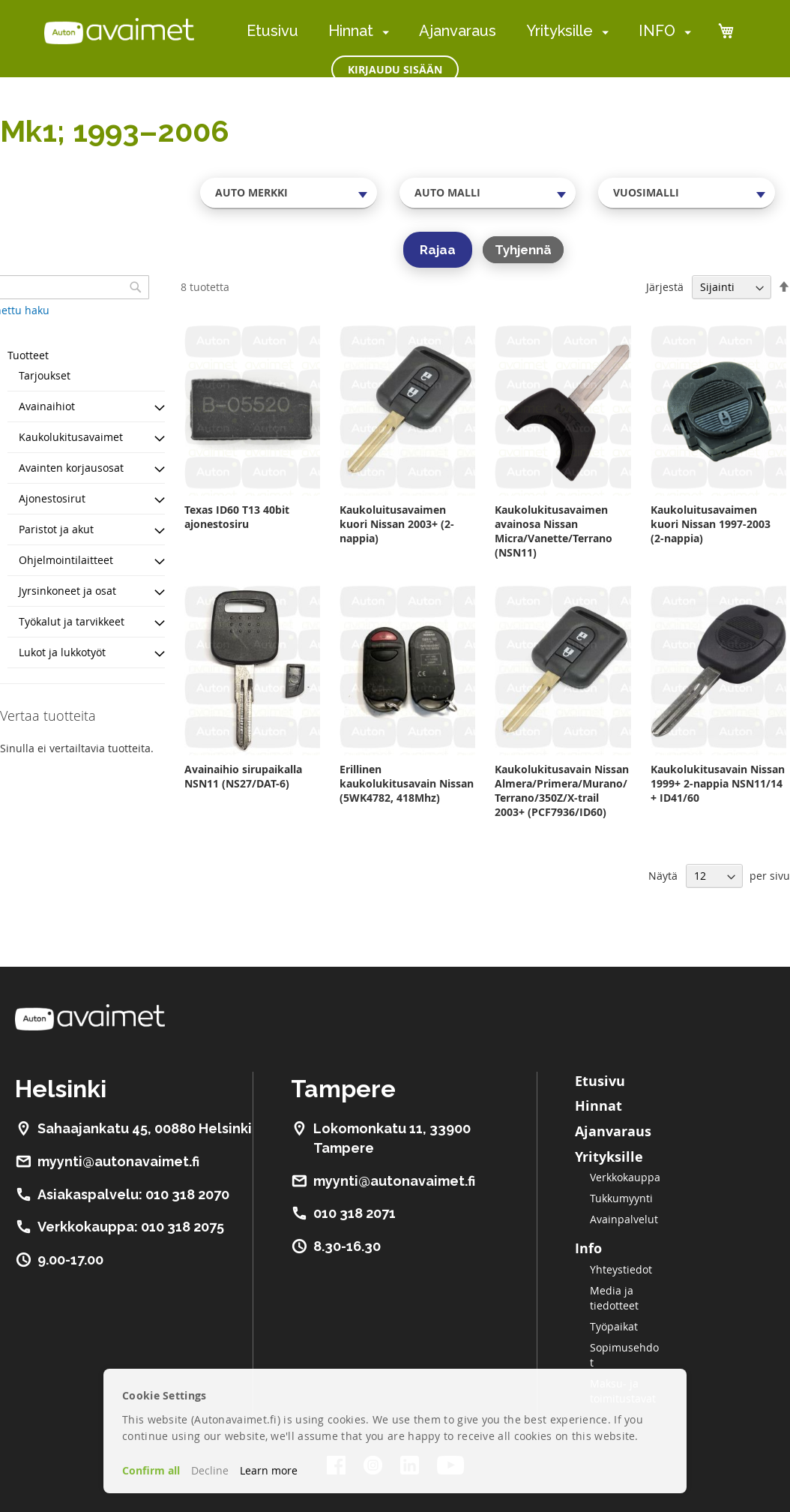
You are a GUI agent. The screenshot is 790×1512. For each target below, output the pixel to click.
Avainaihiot (47, 406)
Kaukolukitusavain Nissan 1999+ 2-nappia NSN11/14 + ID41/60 (718, 783)
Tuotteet (28, 355)
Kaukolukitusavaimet (71, 437)
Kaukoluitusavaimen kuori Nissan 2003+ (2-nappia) (397, 523)
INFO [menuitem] (657, 31)
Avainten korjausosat (71, 467)
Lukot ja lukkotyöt (62, 652)
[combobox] (288, 193)
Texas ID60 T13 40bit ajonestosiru (236, 516)
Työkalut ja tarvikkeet (71, 621)
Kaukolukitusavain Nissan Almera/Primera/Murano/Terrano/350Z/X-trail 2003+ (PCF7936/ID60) (562, 790)
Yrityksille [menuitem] (559, 31)
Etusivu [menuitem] (272, 31)
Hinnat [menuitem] (350, 31)
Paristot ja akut (56, 529)
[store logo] (119, 31)
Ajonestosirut (52, 498)
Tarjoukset (44, 375)
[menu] (469, 31)
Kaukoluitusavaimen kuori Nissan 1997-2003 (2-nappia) (711, 523)
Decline (210, 1470)
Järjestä (665, 287)
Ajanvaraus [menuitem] (457, 31)
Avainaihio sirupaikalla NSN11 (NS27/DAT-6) (243, 776)
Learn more (269, 1470)
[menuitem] (382, 32)
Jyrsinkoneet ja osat (67, 591)
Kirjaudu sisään (395, 69)
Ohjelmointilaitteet (66, 560)
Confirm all (151, 1470)
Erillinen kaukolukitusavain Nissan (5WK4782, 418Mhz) (407, 783)
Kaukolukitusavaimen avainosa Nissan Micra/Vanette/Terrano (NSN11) (553, 531)
